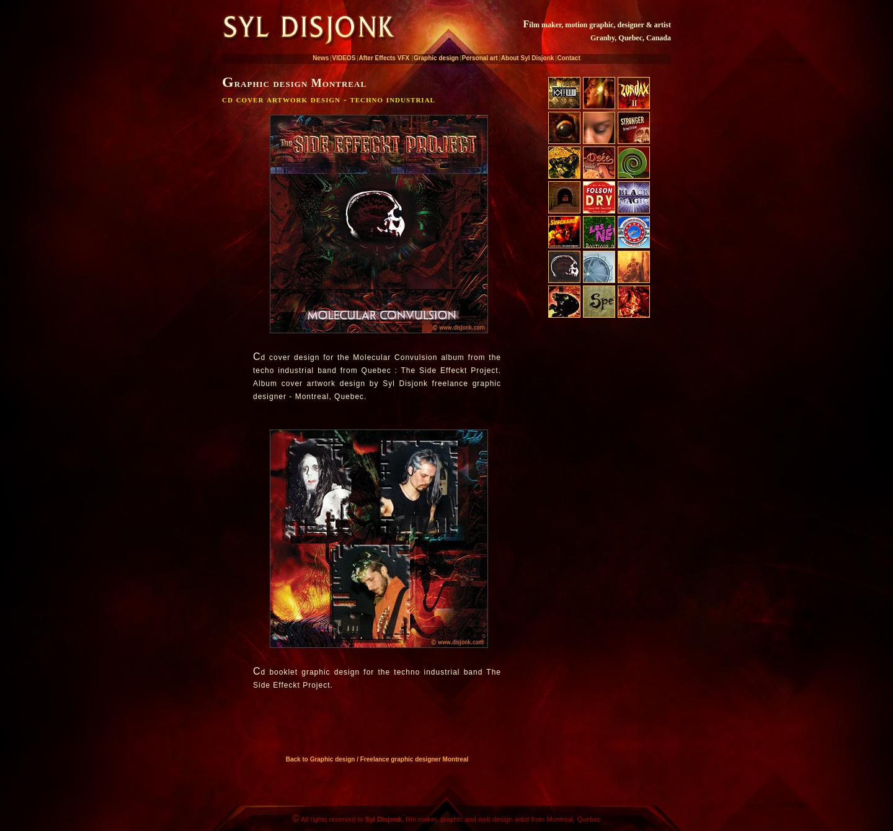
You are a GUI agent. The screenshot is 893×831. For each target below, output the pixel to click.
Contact (569, 58)
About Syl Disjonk (527, 58)
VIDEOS (344, 58)
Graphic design (436, 58)
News (321, 58)
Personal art (480, 58)
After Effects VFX (383, 58)
